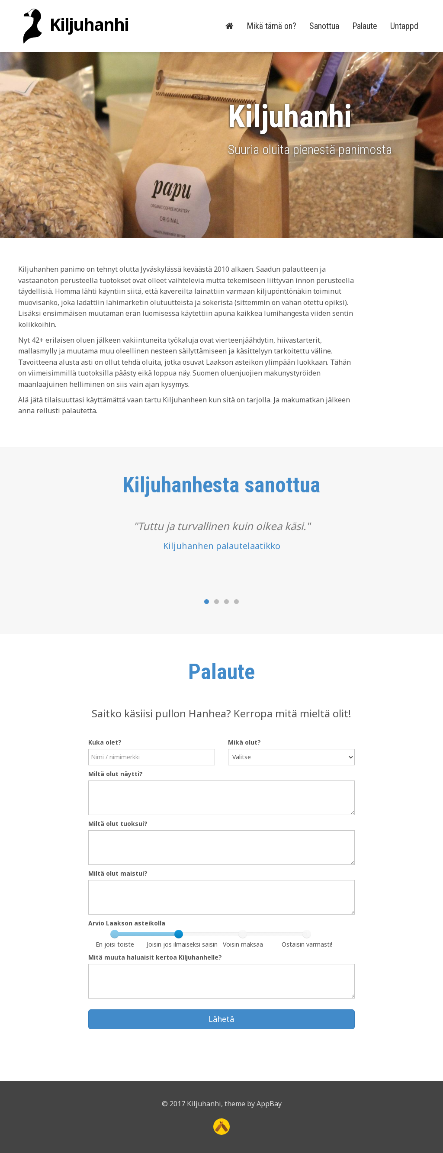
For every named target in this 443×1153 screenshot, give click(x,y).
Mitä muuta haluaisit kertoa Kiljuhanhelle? (155, 957)
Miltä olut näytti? (115, 774)
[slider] (178, 934)
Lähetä (221, 1019)
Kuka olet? (105, 742)
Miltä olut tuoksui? (118, 823)
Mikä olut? (244, 742)
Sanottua (324, 26)
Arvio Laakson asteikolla (126, 923)
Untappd (404, 26)
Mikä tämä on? (271, 26)
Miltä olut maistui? (118, 873)
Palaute (364, 26)
